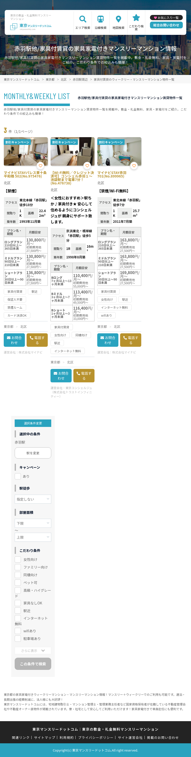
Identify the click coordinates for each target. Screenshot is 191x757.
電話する (39, 340)
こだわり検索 (136, 27)
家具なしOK (32, 602)
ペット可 (30, 582)
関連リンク (21, 737)
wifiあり (29, 630)
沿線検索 (101, 27)
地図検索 (118, 27)
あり (26, 476)
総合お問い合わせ (166, 25)
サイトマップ (44, 737)
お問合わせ (16, 340)
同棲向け (30, 574)
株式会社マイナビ (31, 352)
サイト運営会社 (130, 737)
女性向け (30, 559)
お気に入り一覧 (168, 17)
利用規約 (67, 737)
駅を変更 (33, 453)
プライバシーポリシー (96, 737)
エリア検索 (82, 27)
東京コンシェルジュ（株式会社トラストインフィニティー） (71, 392)
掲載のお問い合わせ (163, 737)
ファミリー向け (35, 567)
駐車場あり (32, 638)
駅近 (26, 610)
